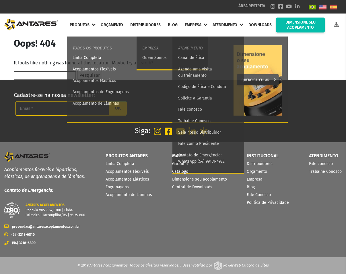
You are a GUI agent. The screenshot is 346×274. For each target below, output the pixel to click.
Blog (251, 187)
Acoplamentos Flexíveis (127, 171)
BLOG (173, 24)
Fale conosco (321, 163)
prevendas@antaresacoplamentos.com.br (42, 226)
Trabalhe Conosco (325, 171)
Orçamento (257, 171)
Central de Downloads (192, 187)
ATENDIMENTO (225, 24)
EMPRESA (193, 24)
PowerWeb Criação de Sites (245, 265)
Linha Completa (120, 163)
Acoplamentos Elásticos (127, 179)
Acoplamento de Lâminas (129, 194)
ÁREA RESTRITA (251, 5)
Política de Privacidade (268, 202)
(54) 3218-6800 (20, 243)
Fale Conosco (259, 194)
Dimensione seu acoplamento (199, 179)
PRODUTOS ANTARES (127, 155)
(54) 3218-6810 (19, 234)
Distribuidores (260, 163)
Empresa (255, 179)
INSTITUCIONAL (263, 155)
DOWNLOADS (260, 24)
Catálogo (180, 171)
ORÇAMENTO (112, 24)
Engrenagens (117, 187)
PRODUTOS (80, 24)
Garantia (180, 163)
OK (118, 108)
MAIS (177, 155)
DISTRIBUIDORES (145, 24)
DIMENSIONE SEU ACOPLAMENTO (300, 25)
